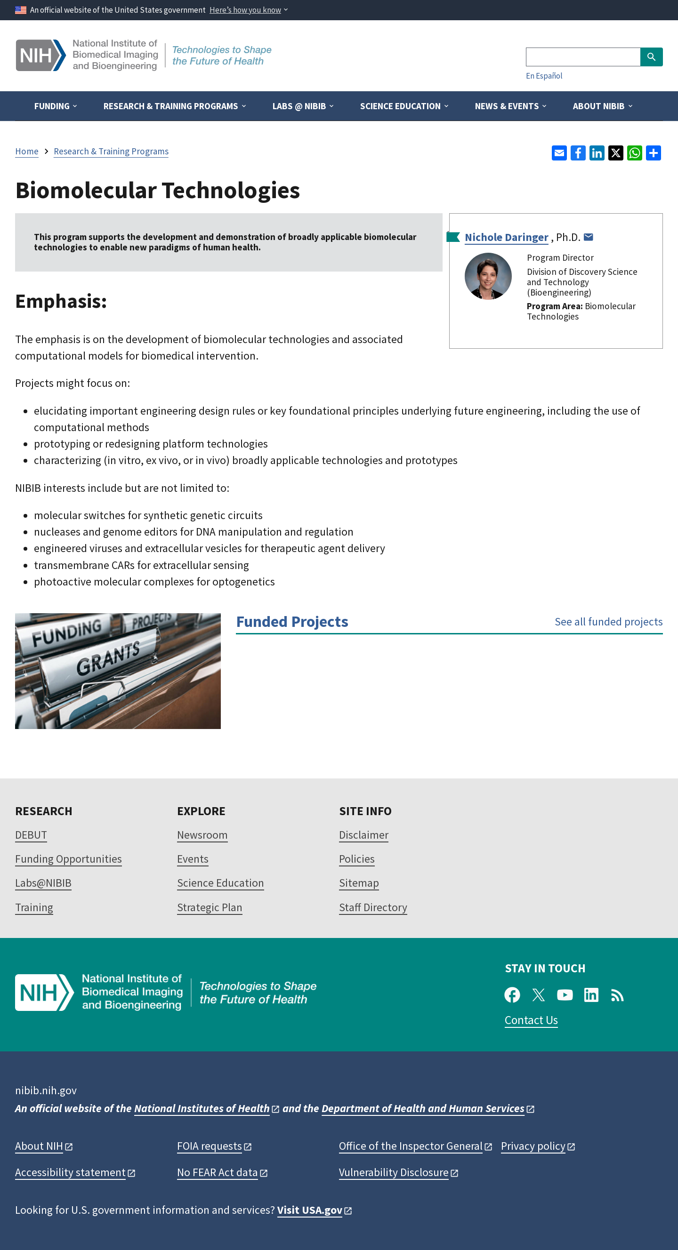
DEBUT (31, 834)
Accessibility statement (70, 1172)
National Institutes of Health (202, 1108)
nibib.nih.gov (46, 1090)
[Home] (144, 67)
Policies (357, 858)
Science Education (220, 882)
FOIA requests (209, 1146)
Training (34, 907)
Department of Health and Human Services (423, 1108)
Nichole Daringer (507, 237)
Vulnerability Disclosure (394, 1172)
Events (193, 858)
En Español (544, 76)
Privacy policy (533, 1146)
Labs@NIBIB (43, 882)
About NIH (39, 1146)
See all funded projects (609, 621)
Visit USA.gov (309, 1210)
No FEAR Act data (217, 1172)
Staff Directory (373, 907)
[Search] (583, 57)
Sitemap (359, 882)
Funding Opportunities (68, 858)
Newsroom (202, 834)
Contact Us (531, 1019)
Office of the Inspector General (411, 1146)
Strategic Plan (209, 907)
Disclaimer (363, 834)
